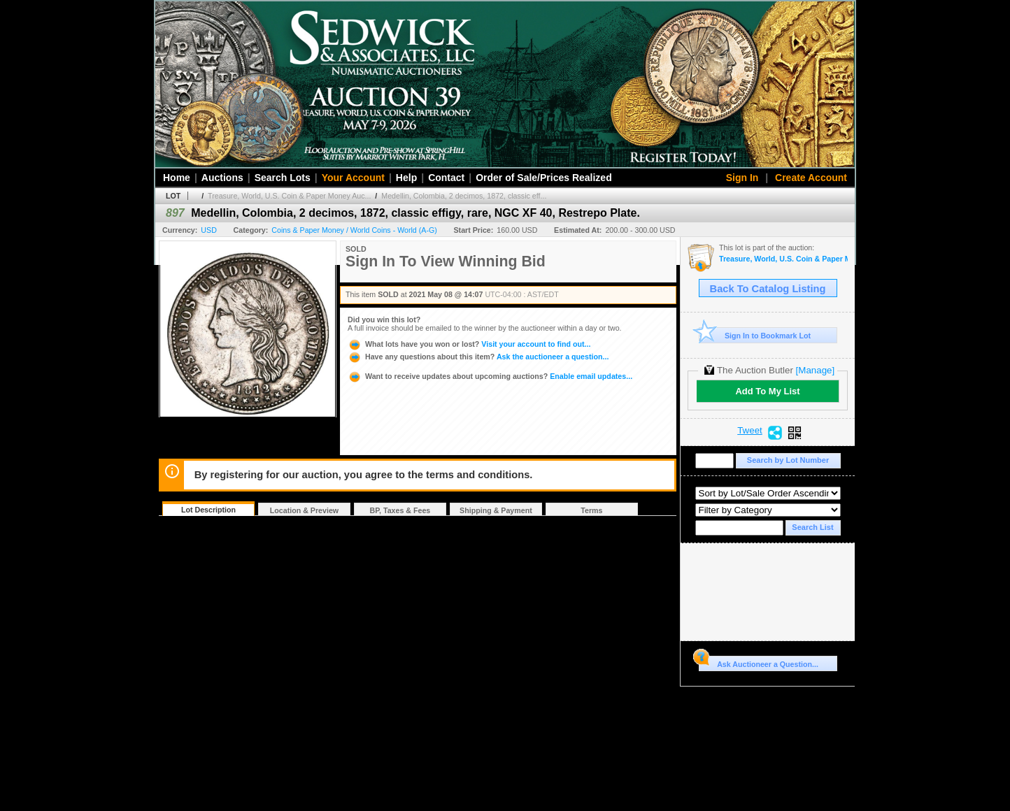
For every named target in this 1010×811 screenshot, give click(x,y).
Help (406, 177)
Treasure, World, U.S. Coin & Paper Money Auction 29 (783, 259)
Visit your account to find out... (469, 344)
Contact (446, 177)
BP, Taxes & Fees (400, 510)
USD (209, 230)
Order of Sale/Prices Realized (544, 177)
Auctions (222, 177)
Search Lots (283, 177)
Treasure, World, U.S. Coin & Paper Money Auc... (289, 196)
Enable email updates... (490, 376)
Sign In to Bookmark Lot (755, 335)
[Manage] (815, 370)
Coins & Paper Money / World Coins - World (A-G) (353, 230)
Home (176, 177)
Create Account (811, 177)
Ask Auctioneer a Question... (758, 662)
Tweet (749, 431)
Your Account (353, 177)
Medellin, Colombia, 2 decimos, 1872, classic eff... (463, 196)
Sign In (742, 177)
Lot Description (208, 509)
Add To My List (767, 391)
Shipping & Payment (496, 510)
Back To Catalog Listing (768, 288)
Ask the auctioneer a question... (478, 356)
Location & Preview (304, 510)
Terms (591, 510)
